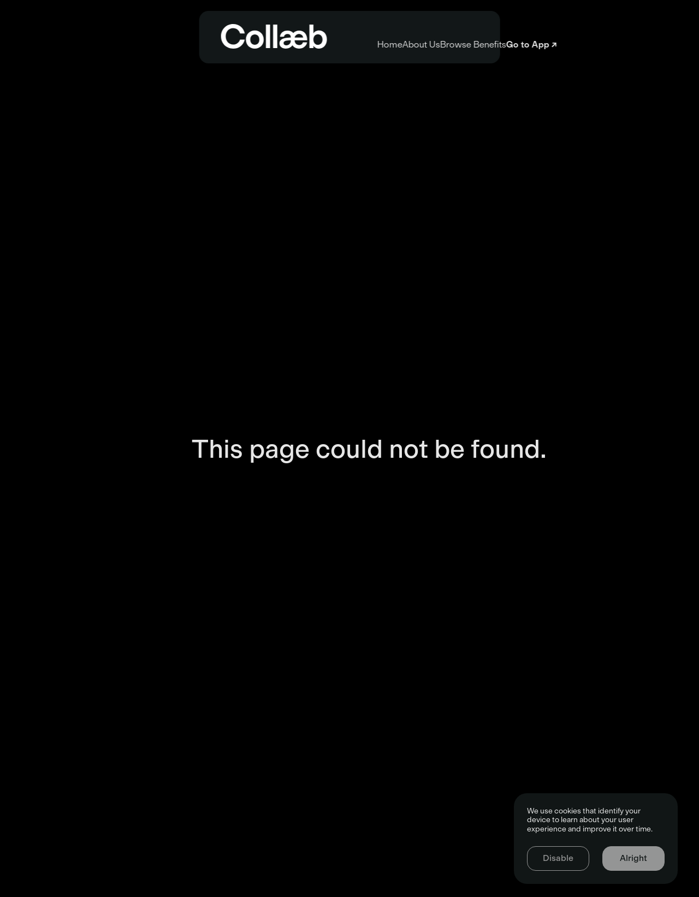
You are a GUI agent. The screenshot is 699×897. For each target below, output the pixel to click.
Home (211, 44)
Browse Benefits (477, 44)
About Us (334, 44)
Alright (633, 858)
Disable (558, 858)
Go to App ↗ (626, 44)
